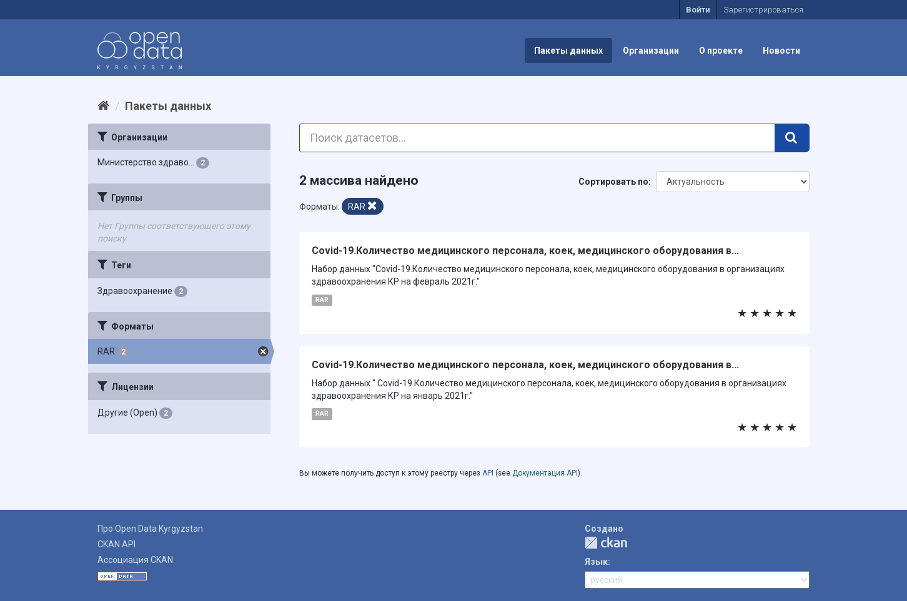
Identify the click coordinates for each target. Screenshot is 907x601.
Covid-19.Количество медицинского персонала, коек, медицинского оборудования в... (525, 251)
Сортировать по (613, 182)
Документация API (545, 473)
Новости (781, 51)
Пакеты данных (568, 51)
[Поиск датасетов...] (537, 138)
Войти (698, 9)
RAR (322, 300)
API (487, 473)
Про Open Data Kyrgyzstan (150, 529)
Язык (596, 562)
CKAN (606, 542)
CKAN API (116, 544)
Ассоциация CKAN (135, 560)
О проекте (721, 51)
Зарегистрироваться (763, 9)
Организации (651, 51)
